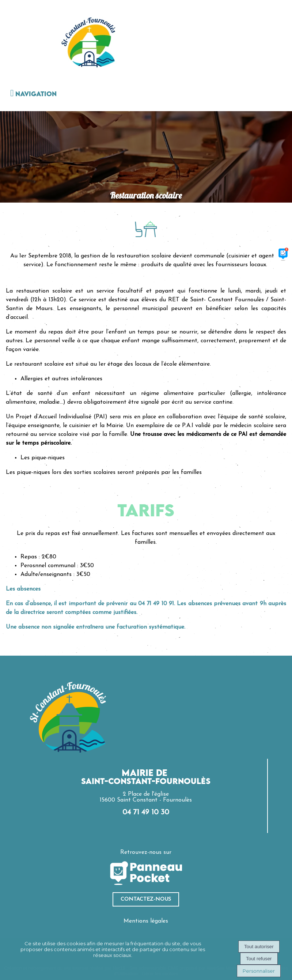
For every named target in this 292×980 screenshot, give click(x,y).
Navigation (36, 94)
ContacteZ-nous (146, 899)
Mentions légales (146, 921)
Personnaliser (259, 971)
